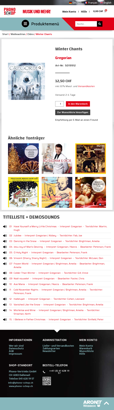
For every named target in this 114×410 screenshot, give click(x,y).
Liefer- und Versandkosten (58, 345)
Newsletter (49, 351)
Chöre (30, 34)
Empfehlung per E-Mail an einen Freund (76, 120)
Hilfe (84, 12)
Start (5, 34)
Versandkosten (86, 86)
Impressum (15, 353)
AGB (11, 351)
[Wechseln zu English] (106, 2)
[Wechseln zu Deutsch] (75, 2)
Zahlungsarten (51, 348)
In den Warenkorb (78, 104)
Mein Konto (69, 12)
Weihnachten (18, 34)
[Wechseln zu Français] (91, 2)
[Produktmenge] (59, 104)
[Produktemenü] (25, 23)
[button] (40, 68)
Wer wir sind (16, 345)
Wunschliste (86, 351)
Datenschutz (16, 348)
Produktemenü (45, 24)
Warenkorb (85, 348)
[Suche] (99, 24)
